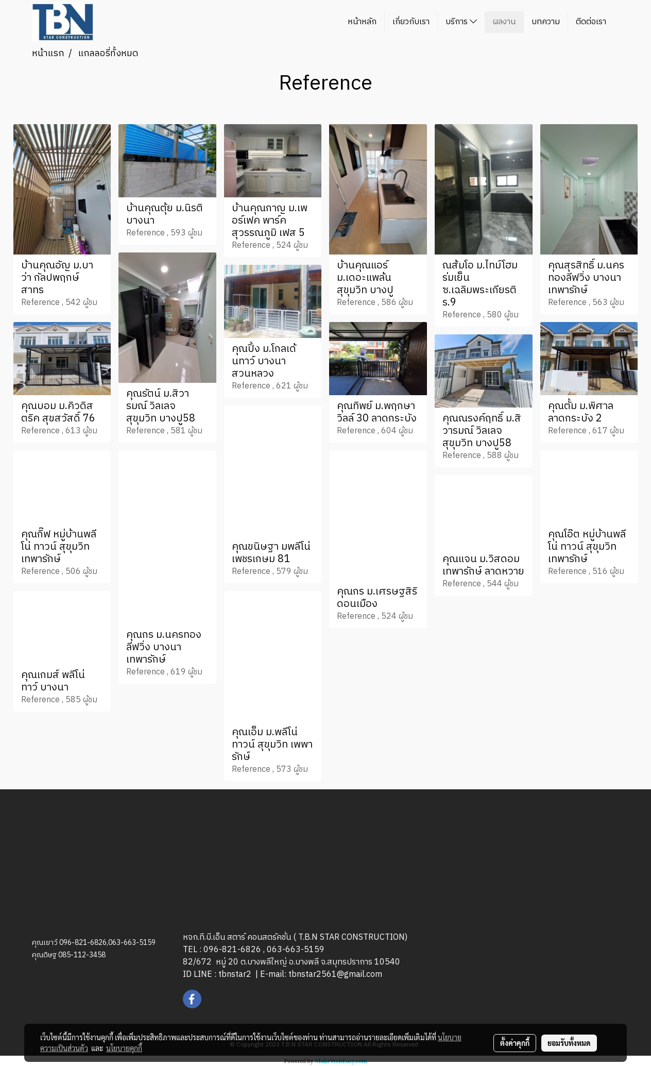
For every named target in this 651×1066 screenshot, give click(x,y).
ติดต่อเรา (591, 22)
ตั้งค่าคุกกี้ (514, 1042)
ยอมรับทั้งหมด (569, 1042)
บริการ (461, 22)
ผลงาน (504, 22)
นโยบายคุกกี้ (124, 1048)
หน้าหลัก (362, 22)
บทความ (546, 22)
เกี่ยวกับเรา (411, 22)
